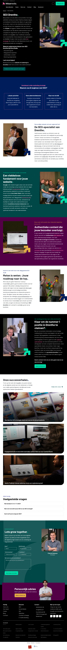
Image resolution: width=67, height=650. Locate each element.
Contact (29, 7)
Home (4, 10)
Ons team (6, 609)
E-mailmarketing (23, 617)
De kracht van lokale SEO (20, 635)
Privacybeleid (38, 642)
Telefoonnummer (8, 552)
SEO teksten (57, 235)
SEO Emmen (37, 146)
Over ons (23, 7)
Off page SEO (55, 635)
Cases (17, 7)
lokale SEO (45, 156)
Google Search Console (33, 630)
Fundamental (16, 189)
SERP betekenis (44, 637)
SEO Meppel (58, 144)
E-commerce (43, 628)
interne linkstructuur (57, 250)
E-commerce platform (57, 628)
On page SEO (5, 637)
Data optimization (6, 628)
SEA (20, 611)
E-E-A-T (4, 624)
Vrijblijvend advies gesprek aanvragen (14, 69)
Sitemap (28, 642)
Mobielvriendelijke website (46, 635)
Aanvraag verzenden (11, 573)
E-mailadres (21, 552)
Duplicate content (31, 628)
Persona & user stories (32, 637)
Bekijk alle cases (57, 387)
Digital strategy (19, 628)
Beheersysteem (19, 624)
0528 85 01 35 (40, 607)
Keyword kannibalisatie (58, 630)
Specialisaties (9, 7)
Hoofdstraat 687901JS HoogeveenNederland (41, 614)
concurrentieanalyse (23, 296)
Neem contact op (40, 366)
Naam (6, 546)
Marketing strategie (32, 635)
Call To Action (31, 624)
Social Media (22, 609)
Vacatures (40, 7)
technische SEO (26, 197)
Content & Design (24, 615)
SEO (20, 607)
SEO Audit (28, 288)
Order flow (18, 637)
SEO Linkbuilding (6, 635)
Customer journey (56, 624)
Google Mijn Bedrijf (19, 630)
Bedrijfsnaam (22, 546)
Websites (21, 613)
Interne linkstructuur (45, 630)
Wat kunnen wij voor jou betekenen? (13, 558)
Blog (35, 7)
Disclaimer (33, 642)
